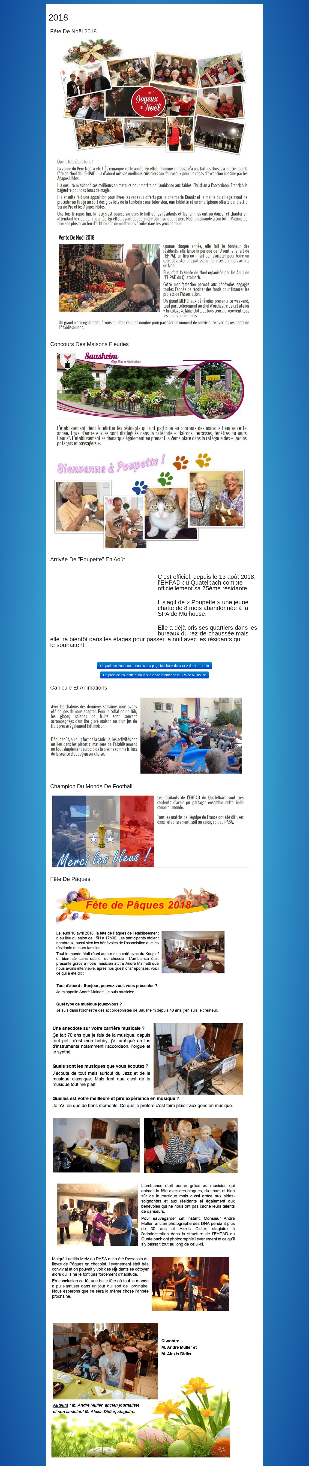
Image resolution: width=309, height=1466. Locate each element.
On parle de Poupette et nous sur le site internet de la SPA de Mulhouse (154, 675)
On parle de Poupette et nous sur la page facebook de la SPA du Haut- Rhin (154, 666)
